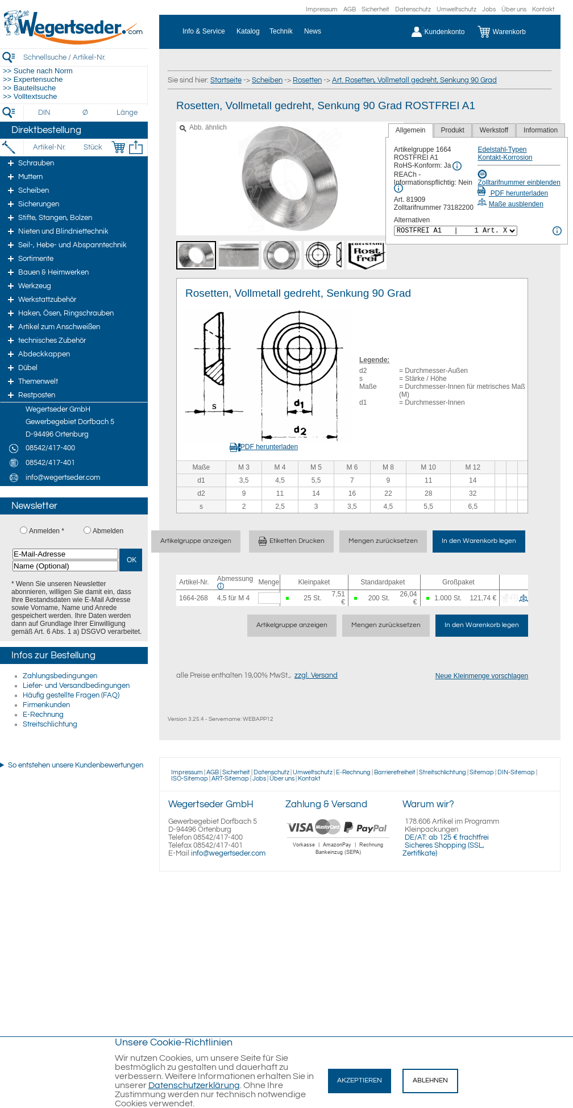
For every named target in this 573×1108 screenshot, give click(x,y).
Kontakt (543, 9)
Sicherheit (375, 9)
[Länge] (127, 112)
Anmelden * (46, 531)
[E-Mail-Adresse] (65, 554)
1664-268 (193, 598)
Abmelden (108, 531)
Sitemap (482, 772)
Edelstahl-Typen (502, 149)
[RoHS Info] (457, 166)
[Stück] (92, 147)
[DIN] (44, 112)
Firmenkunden (46, 705)
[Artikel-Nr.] (49, 147)
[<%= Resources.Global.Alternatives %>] (455, 231)
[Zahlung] (338, 856)
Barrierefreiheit (395, 772)
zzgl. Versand (316, 675)
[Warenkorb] (510, 32)
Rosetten (307, 80)
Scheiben (267, 80)
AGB (349, 9)
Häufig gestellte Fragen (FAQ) (71, 695)
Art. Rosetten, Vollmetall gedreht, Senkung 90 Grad (414, 80)
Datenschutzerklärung (194, 1085)
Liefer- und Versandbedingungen (76, 686)
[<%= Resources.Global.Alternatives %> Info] (557, 230)
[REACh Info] (398, 188)
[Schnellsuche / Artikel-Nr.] (85, 57)
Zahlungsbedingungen (60, 676)
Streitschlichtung (50, 724)
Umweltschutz (456, 9)
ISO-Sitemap (189, 778)
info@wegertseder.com (228, 853)
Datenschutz (413, 9)
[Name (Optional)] (65, 566)
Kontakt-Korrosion (505, 157)
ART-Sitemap (230, 778)
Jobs (489, 9)
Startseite (226, 80)
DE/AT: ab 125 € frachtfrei (447, 837)
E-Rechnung (43, 715)
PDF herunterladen (513, 193)
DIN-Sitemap (516, 772)
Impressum (322, 9)
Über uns (513, 9)
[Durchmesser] (85, 112)
